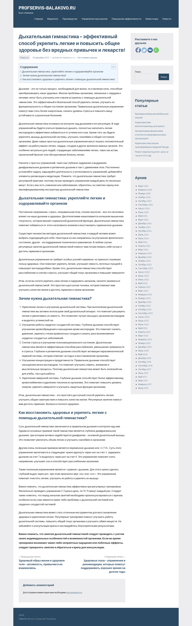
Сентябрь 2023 (145, 268)
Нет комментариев (87, 57)
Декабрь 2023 (144, 257)
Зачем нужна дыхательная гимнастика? (44, 75)
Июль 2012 (143, 388)
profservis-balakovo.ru (63, 57)
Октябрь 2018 (144, 362)
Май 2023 (142, 283)
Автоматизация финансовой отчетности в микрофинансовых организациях (150, 135)
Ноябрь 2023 (144, 260)
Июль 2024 (143, 234)
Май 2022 (142, 328)
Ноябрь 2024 (144, 227)
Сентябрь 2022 (145, 313)
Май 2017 (142, 376)
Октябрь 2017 (144, 369)
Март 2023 (143, 290)
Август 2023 (144, 272)
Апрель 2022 (144, 332)
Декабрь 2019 (144, 358)
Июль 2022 (143, 320)
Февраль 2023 (145, 294)
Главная (38, 18)
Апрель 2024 (144, 246)
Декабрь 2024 (145, 223)
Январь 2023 (144, 298)
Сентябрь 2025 (145, 204)
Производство (70, 18)
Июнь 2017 (143, 373)
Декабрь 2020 (145, 347)
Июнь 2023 (143, 279)
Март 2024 (143, 249)
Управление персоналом (94, 18)
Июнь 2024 (143, 238)
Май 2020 (142, 354)
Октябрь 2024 (145, 231)
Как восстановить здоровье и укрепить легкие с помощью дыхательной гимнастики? (69, 79)
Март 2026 (143, 186)
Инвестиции (152, 18)
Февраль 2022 (145, 339)
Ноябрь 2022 (144, 305)
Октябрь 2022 (145, 309)
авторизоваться (74, 592)
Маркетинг (52, 18)
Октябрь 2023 (144, 264)
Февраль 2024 (145, 253)
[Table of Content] (113, 67)
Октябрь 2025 (144, 201)
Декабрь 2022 (145, 302)
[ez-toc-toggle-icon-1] (112, 67)
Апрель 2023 (144, 287)
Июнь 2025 (143, 212)
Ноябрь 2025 (144, 197)
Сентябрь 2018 (145, 365)
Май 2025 (142, 216)
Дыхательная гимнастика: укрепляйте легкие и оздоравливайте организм (62, 71)
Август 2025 (144, 208)
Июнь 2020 (143, 350)
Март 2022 (143, 335)
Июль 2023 (143, 275)
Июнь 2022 (143, 324)
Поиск (138, 71)
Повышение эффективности (126, 18)
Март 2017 (143, 380)
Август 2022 (144, 317)
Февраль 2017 (144, 384)
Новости (166, 18)
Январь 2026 (144, 193)
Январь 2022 (144, 343)
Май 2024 (142, 242)
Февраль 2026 (145, 189)
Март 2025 (143, 219)
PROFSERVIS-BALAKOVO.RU (48, 7)
